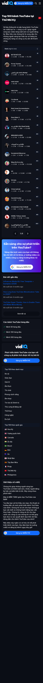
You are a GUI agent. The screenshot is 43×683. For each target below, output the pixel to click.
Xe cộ (7, 374)
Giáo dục (8, 378)
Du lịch (7, 419)
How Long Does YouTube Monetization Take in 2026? (21, 293)
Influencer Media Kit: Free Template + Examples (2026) (18, 282)
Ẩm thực (8, 386)
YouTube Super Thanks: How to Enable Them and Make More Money (21, 303)
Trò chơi (8, 390)
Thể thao (8, 411)
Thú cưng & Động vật (13, 407)
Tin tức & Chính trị (12, 403)
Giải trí (7, 382)
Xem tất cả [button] (21, 314)
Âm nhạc (8, 398)
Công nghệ (9, 415)
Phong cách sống (12, 394)
